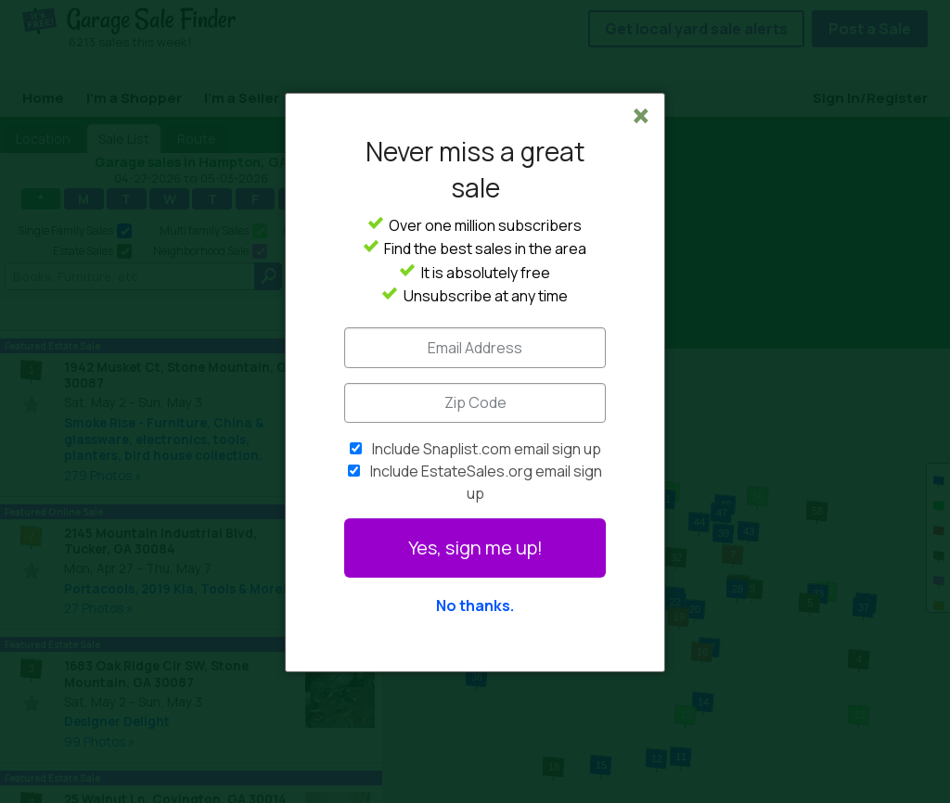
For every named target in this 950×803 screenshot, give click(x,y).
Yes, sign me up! (475, 547)
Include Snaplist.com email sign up (486, 449)
